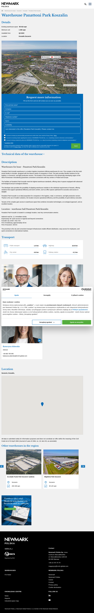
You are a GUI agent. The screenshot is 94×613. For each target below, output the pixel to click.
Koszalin (25, 10)
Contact (51, 582)
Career (51, 580)
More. (55, 135)
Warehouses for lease (10, 10)
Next (83, 466)
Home (2, 10)
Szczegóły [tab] (47, 295)
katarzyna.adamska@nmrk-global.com (15, 356)
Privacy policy (53, 585)
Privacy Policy (17, 147)
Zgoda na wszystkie (76, 322)
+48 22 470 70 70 (54, 562)
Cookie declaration (55, 587)
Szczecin (19, 10)
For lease (8, 574)
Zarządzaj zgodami (46, 322)
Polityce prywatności (80, 309)
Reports (7, 598)
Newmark (52, 574)
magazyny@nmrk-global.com (58, 566)
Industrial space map (12, 601)
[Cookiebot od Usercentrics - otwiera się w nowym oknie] (82, 289)
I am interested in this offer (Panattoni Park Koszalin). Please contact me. (42, 130)
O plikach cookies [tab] (77, 295)
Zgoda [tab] (16, 295)
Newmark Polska (54, 577)
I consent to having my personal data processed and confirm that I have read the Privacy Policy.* (31, 135)
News (7, 596)
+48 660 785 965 (8, 353)
